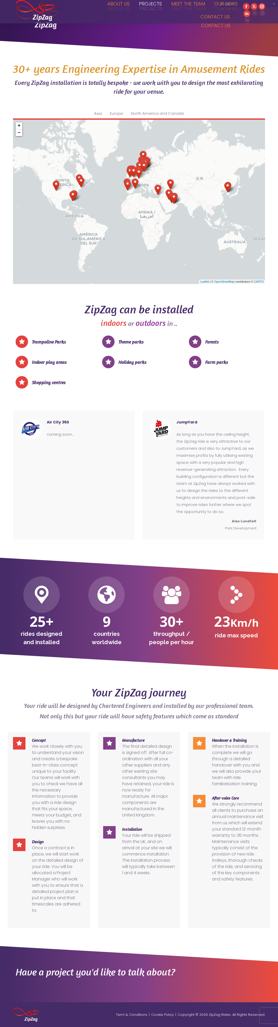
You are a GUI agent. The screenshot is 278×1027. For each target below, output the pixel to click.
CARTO (259, 281)
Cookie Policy (162, 1014)
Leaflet (204, 281)
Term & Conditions (131, 1014)
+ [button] (19, 126)
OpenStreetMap (224, 281)
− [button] (19, 133)
